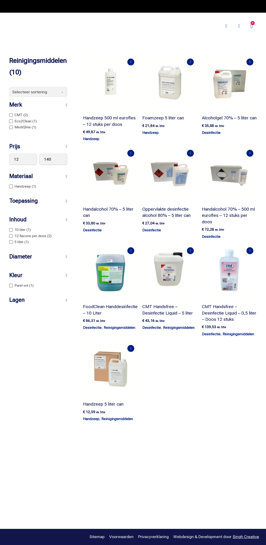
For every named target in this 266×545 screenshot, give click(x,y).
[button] (38, 105)
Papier (142, 486)
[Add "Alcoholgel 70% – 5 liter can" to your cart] (249, 62)
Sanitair (144, 504)
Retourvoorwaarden (218, 495)
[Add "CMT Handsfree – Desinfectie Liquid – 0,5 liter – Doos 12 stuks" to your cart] (249, 250)
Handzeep (91, 139)
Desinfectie (211, 133)
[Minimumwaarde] (23, 159)
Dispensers (147, 477)
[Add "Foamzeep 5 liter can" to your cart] (190, 62)
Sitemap (97, 536)
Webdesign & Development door (216, 536)
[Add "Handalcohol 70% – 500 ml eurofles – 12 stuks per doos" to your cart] (249, 153)
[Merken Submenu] (116, 19)
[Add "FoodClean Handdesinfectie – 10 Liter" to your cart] (131, 250)
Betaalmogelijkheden (219, 477)
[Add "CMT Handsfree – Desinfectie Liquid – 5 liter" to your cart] (190, 250)
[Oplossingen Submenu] (152, 19)
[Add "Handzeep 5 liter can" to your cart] (131, 348)
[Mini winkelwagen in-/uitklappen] (252, 26)
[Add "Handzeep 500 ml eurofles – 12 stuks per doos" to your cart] (131, 62)
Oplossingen (136, 19)
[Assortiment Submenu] (89, 19)
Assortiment (73, 19)
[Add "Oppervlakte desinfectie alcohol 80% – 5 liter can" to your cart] (190, 153)
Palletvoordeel (173, 19)
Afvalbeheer (148, 468)
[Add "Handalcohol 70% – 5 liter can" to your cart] (131, 153)
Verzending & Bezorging (221, 486)
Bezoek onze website (200, 26)
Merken (105, 19)
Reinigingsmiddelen (119, 328)
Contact (207, 468)
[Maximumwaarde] (53, 159)
